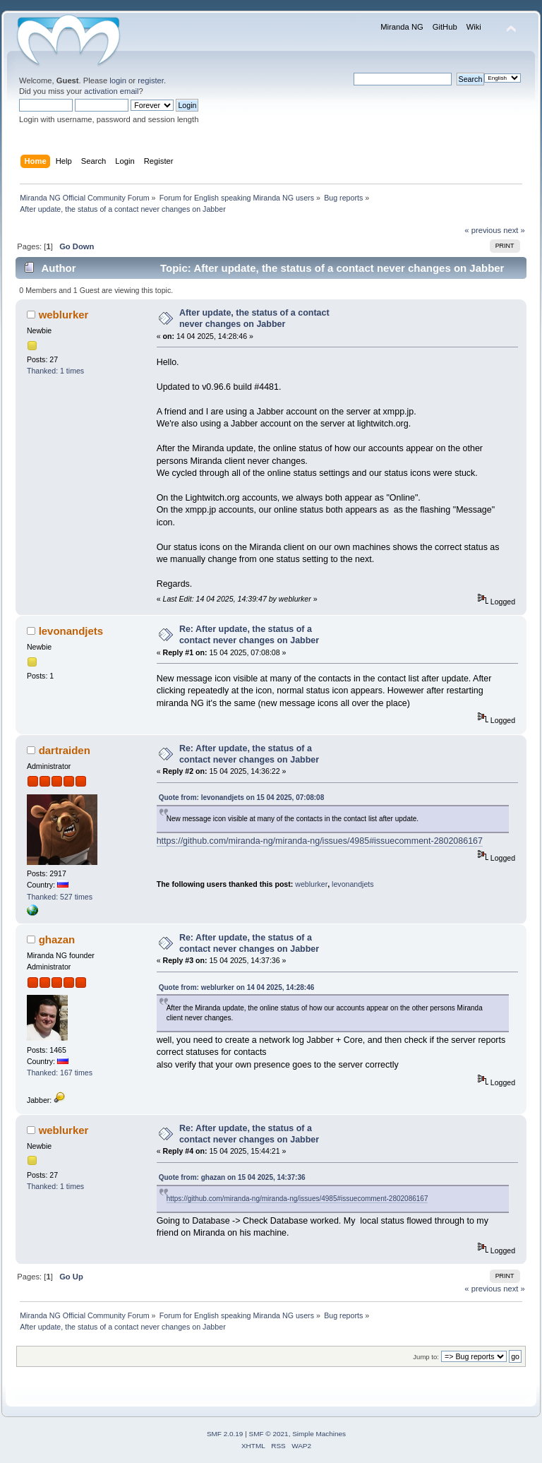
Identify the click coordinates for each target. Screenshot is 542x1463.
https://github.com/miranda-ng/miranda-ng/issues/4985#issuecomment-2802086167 (320, 841)
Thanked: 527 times (59, 896)
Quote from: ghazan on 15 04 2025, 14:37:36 (232, 1177)
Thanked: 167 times (59, 1072)
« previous (482, 230)
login (117, 80)
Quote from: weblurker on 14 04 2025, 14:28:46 (237, 987)
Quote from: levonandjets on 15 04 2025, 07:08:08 (242, 797)
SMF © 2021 (269, 1434)
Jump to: (426, 1357)
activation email (111, 91)
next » (514, 230)
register (151, 80)
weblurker (64, 315)
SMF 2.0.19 (225, 1434)
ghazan (57, 939)
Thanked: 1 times (55, 370)
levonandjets (71, 631)
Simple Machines (319, 1434)
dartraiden (64, 750)
